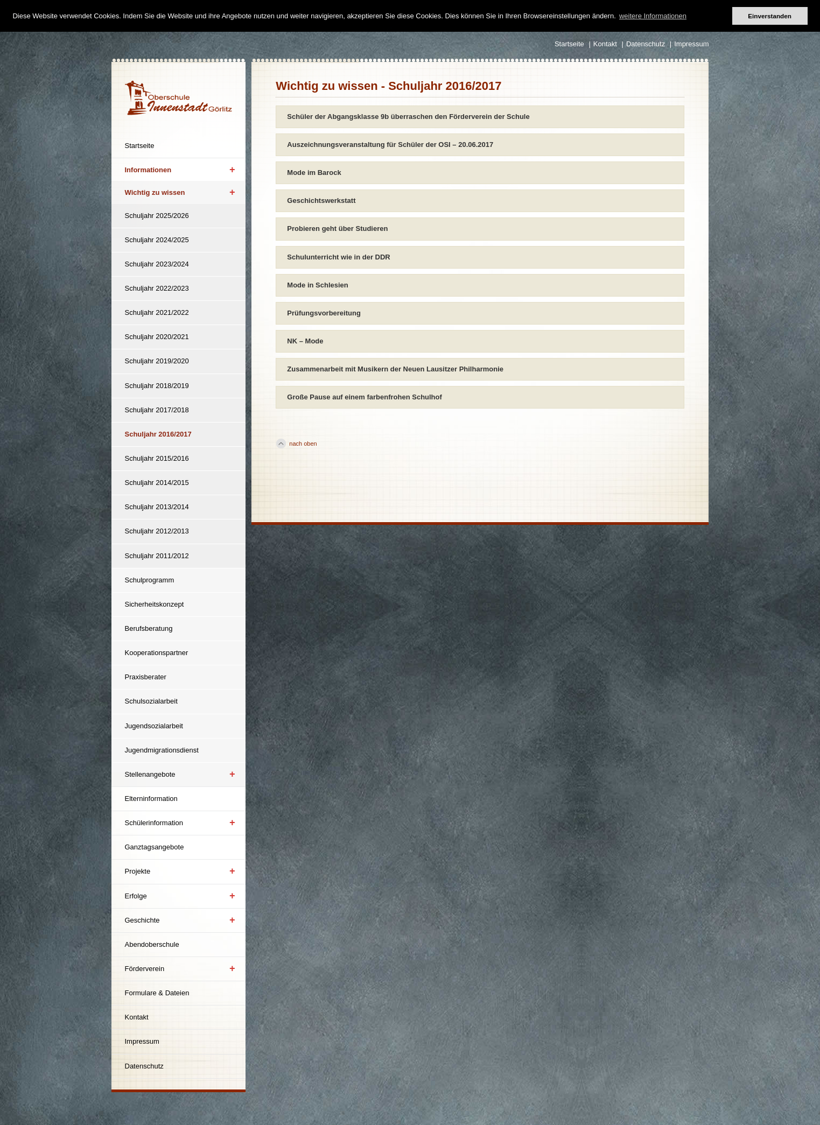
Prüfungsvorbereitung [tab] (324, 313)
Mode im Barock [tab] (314, 172)
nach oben (303, 443)
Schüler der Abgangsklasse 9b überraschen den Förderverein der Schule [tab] (408, 116)
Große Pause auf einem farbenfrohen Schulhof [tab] (364, 397)
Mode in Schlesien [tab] (317, 285)
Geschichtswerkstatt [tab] (321, 200)
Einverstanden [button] (769, 15)
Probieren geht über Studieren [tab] (337, 228)
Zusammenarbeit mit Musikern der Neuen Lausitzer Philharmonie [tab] (395, 369)
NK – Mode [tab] (305, 341)
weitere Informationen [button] (652, 16)
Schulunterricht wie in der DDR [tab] (338, 257)
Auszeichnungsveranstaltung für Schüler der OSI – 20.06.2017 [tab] (390, 144)
